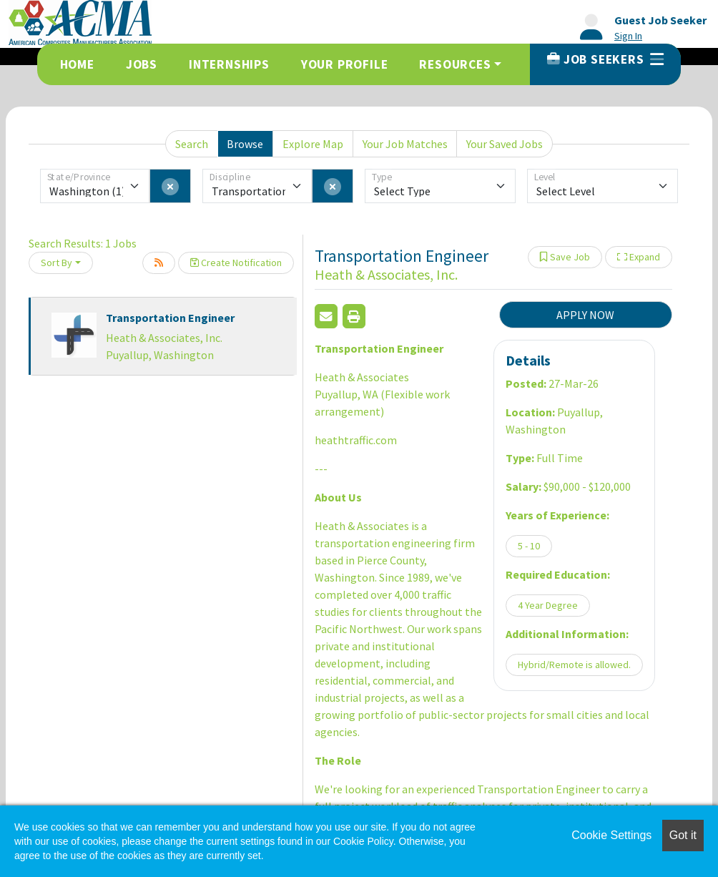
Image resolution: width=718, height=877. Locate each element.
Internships (229, 64)
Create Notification (236, 262)
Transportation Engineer (170, 317)
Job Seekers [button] (605, 59)
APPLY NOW (585, 315)
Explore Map (312, 144)
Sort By (56, 262)
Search (191, 144)
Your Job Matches (405, 144)
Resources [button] (455, 64)
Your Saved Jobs (504, 144)
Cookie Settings (611, 835)
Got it (683, 835)
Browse (245, 144)
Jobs (141, 64)
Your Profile (344, 64)
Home (77, 64)
